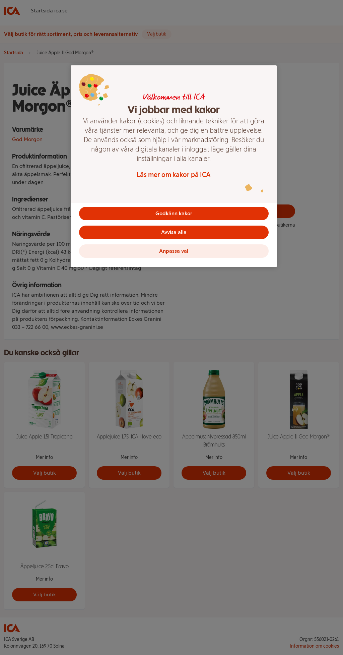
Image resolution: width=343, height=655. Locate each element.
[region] (174, 166)
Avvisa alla (174, 232)
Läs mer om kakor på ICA (174, 175)
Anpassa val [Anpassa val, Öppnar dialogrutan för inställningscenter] (173, 251)
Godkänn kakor (173, 213)
